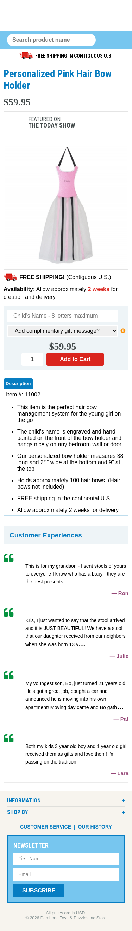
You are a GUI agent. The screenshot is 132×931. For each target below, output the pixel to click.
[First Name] (66, 859)
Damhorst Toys (66, 15)
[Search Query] (51, 40)
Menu (118, 40)
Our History (95, 827)
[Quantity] (32, 359)
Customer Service (45, 827)
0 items (105, 40)
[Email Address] (66, 874)
